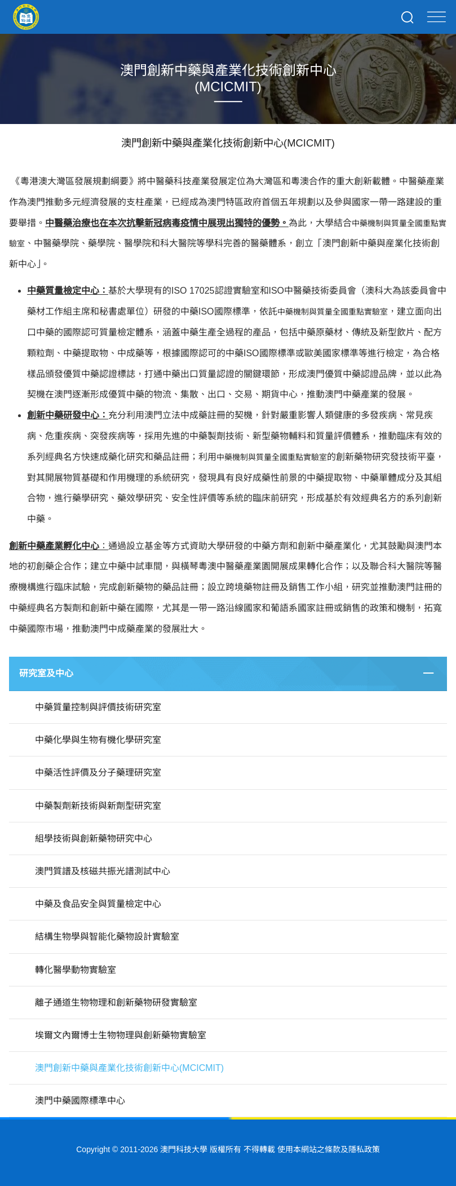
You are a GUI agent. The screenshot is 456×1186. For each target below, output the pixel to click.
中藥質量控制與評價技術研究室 (98, 707)
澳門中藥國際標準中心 (80, 1100)
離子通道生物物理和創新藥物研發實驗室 (116, 1002)
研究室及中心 (46, 673)
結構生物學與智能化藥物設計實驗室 (107, 936)
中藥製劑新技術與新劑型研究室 (98, 806)
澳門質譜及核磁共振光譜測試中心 (102, 871)
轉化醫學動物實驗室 (75, 970)
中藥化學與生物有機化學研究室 (98, 740)
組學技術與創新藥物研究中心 (93, 838)
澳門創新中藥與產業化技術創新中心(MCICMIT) (129, 1068)
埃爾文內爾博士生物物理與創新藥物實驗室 (120, 1035)
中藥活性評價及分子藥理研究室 (98, 772)
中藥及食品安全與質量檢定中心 (98, 904)
